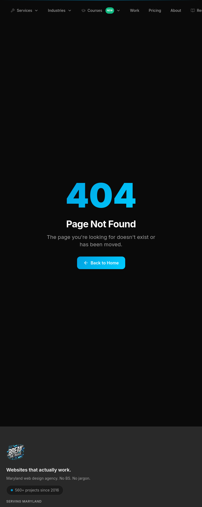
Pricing (155, 10)
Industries (60, 10)
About (175, 10)
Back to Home (101, 262)
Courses (101, 10)
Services (24, 10)
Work (134, 10)
